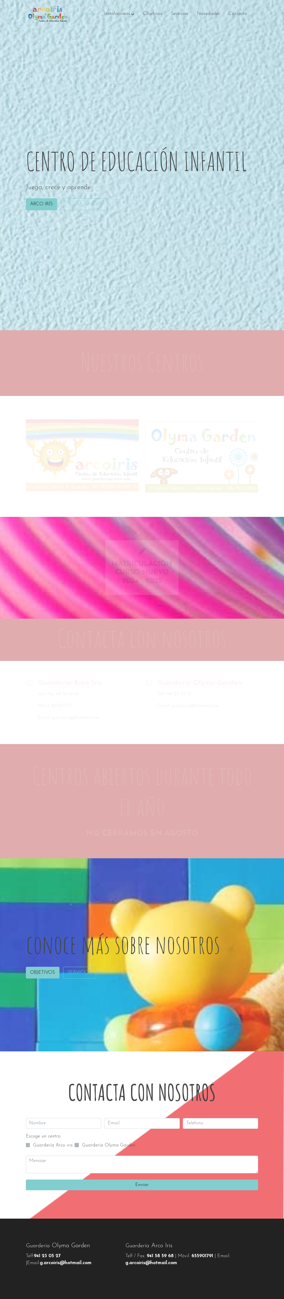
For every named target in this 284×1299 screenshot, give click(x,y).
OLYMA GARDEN (84, 204)
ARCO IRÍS (41, 204)
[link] (47, 14)
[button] (88, 14)
